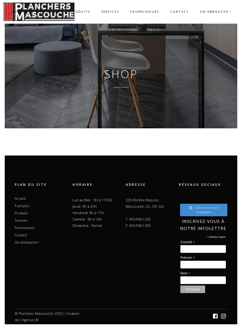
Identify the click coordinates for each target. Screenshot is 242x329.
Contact (21, 235)
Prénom (187, 257)
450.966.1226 (140, 219)
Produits (21, 213)
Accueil (20, 198)
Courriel (187, 242)
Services (21, 220)
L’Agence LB (29, 320)
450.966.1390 (140, 225)
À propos (22, 206)
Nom (185, 273)
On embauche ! (27, 242)
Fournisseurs (25, 227)
